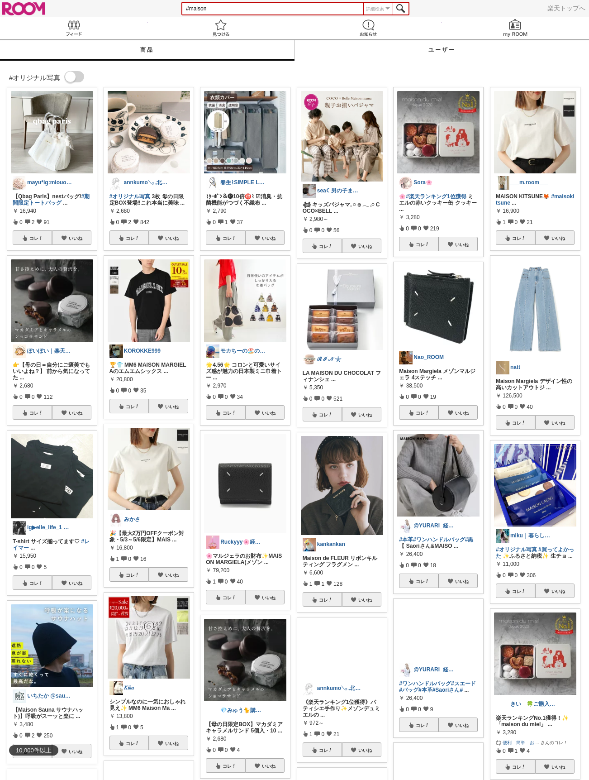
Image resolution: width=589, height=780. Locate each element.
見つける (221, 28)
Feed (73, 28)
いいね (75, 238)
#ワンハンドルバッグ (439, 539)
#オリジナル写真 (130, 196)
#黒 (469, 539)
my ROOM (515, 28)
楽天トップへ (566, 8)
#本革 (406, 539)
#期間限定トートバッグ (51, 199)
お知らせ (368, 28)
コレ (36, 238)
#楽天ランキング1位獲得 (436, 196)
